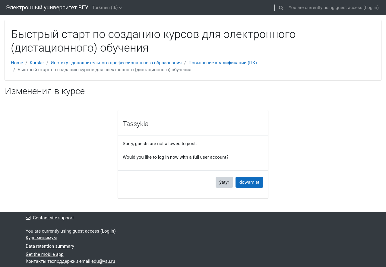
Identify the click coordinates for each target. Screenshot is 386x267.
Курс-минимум (41, 237)
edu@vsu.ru (103, 261)
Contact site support (50, 218)
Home (17, 62)
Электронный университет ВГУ (47, 7)
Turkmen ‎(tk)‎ (105, 7)
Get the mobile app (45, 254)
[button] (281, 7)
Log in (371, 7)
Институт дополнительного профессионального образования (116, 62)
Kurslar (37, 62)
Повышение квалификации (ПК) (222, 62)
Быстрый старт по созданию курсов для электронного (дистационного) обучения (104, 69)
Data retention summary (50, 246)
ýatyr (224, 182)
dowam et (249, 182)
